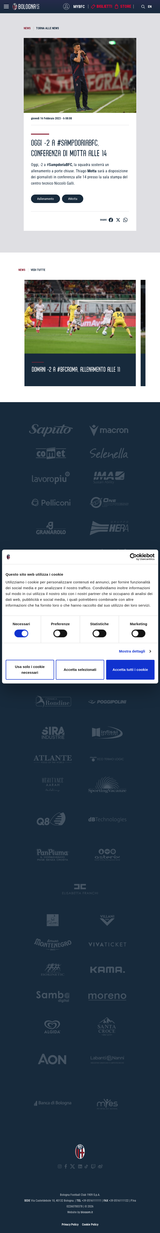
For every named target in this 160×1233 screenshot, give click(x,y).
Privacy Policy (70, 1224)
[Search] (143, 6)
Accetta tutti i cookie (130, 669)
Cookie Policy (90, 1224)
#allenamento (45, 199)
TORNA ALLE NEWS (47, 28)
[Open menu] (6, 7)
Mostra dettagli (132, 651)
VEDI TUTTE (38, 270)
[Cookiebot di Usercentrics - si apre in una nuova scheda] (133, 556)
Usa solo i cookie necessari (30, 670)
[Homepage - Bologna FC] (26, 6)
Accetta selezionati (80, 669)
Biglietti (104, 6)
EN (150, 6)
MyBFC (79, 6)
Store (125, 6)
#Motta (72, 199)
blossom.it (87, 1212)
